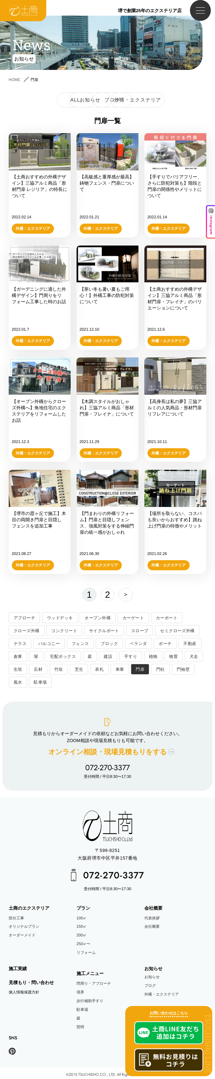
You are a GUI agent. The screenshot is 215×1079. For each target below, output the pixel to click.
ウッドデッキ (57, 617)
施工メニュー (90, 970)
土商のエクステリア (29, 905)
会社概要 (153, 905)
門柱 (155, 668)
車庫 (116, 668)
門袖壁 (177, 668)
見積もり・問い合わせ (31, 979)
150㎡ (82, 923)
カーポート (158, 617)
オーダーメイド (22, 932)
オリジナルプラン (24, 923)
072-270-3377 (107, 765)
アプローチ (23, 617)
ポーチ (158, 643)
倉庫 (18, 655)
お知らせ (153, 965)
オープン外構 (93, 617)
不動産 (181, 643)
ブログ (150, 982)
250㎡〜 (84, 941)
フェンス (77, 643)
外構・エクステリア (161, 991)
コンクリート (61, 630)
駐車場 (39, 681)
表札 (96, 668)
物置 (167, 655)
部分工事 (16, 915)
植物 (148, 655)
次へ (123, 595)
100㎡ (82, 915)
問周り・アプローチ (94, 981)
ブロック (104, 643)
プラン (83, 905)
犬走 (187, 655)
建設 (104, 655)
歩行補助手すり (90, 998)
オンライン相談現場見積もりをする (107, 750)
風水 (18, 681)
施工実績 (18, 965)
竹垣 (57, 668)
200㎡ (82, 932)
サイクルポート (99, 630)
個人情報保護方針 (24, 989)
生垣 (18, 668)
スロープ (132, 630)
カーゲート (126, 617)
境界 (80, 989)
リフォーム (86, 949)
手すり (126, 655)
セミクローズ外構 (168, 630)
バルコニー (47, 643)
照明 (80, 1024)
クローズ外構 (26, 630)
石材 (37, 668)
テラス (19, 643)
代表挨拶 (152, 915)
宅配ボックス (61, 655)
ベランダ (132, 643)
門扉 (136, 668)
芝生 (76, 668)
